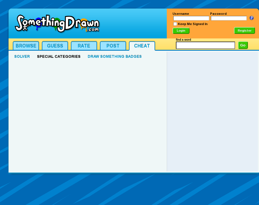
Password (218, 13)
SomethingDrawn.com (56, 23)
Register (245, 30)
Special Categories (59, 56)
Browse (26, 46)
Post (113, 46)
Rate (84, 46)
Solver (22, 56)
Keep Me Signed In (192, 24)
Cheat (142, 46)
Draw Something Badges (115, 56)
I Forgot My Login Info (251, 18)
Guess (55, 46)
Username (180, 13)
